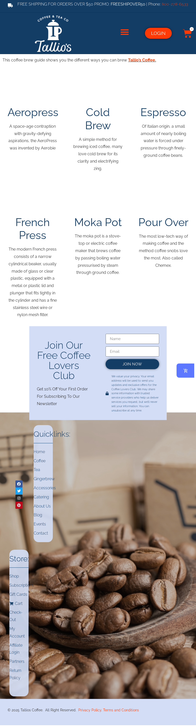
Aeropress (33, 111)
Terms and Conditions (121, 709)
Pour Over (163, 221)
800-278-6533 (175, 4)
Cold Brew (98, 118)
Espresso (163, 111)
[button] (124, 31)
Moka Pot (98, 221)
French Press (32, 228)
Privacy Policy (89, 709)
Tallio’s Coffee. (142, 59)
